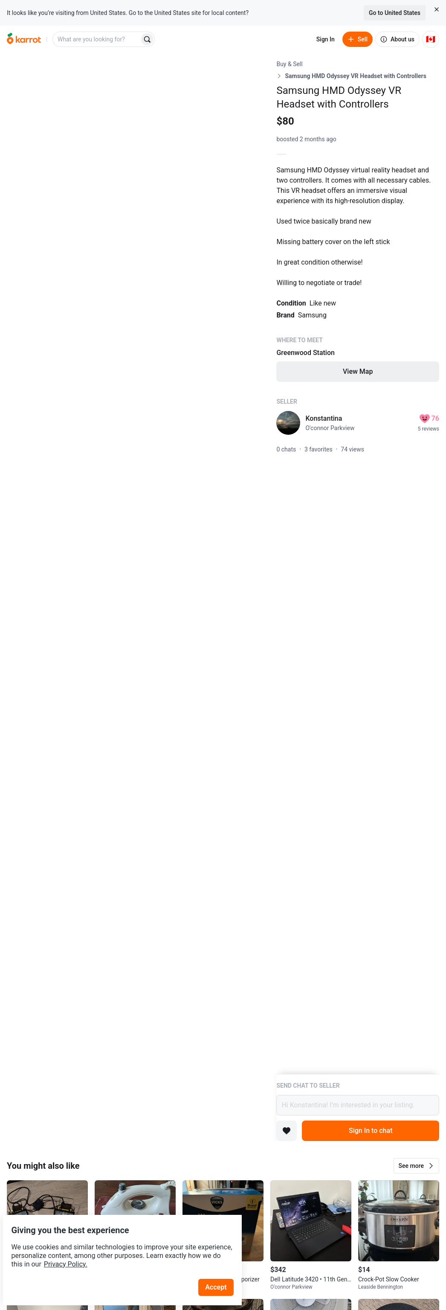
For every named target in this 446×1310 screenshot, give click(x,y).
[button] (416, 1165)
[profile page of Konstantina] (288, 423)
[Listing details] (357, 567)
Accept (221, 1267)
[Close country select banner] (437, 9)
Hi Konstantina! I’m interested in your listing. (357, 1105)
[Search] (147, 39)
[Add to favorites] (286, 1131)
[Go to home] (24, 39)
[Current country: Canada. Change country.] (430, 39)
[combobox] (96, 39)
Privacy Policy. (116, 1244)
